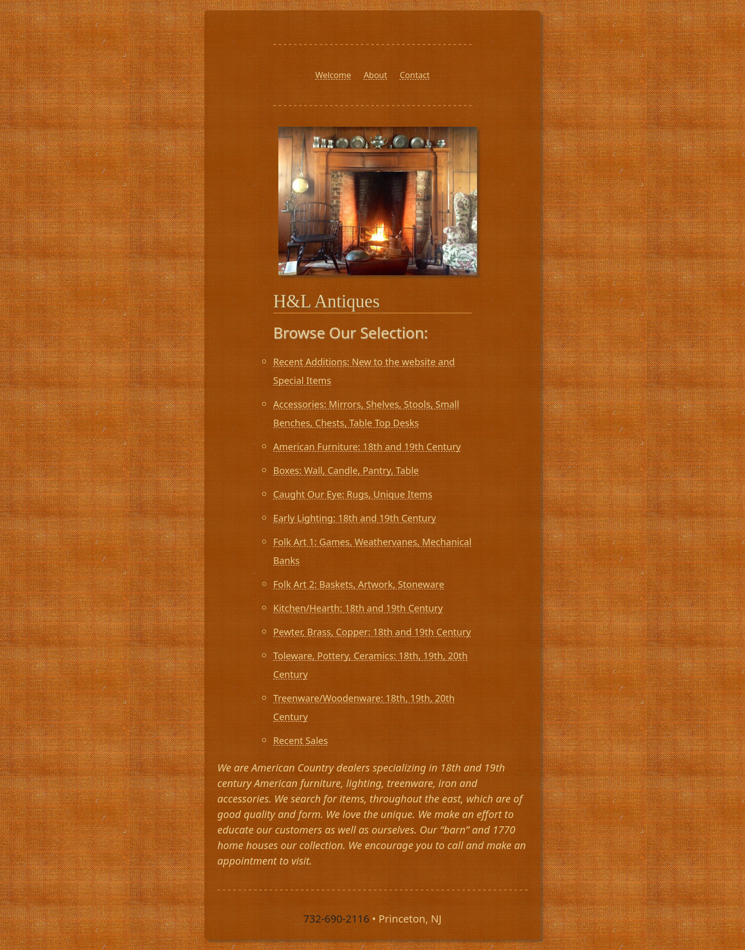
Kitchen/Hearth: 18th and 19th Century (358, 608)
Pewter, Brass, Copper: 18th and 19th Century (372, 632)
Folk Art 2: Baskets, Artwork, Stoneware (358, 584)
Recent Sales (300, 740)
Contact (415, 75)
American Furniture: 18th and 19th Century (367, 446)
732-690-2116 (336, 919)
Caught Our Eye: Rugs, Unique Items (353, 494)
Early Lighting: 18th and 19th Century (354, 518)
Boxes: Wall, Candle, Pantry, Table (346, 470)
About (375, 75)
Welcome (333, 75)
